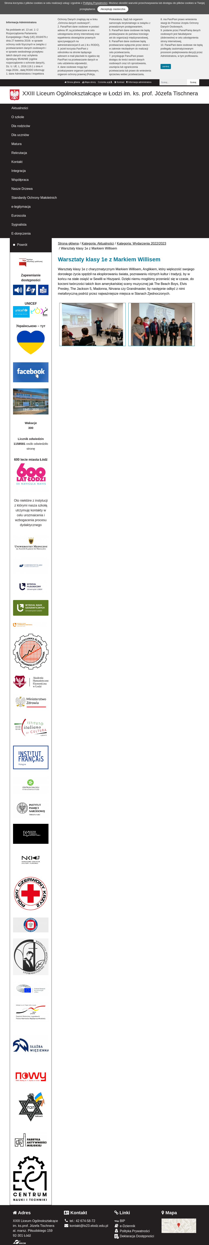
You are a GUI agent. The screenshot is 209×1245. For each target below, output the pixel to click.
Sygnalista (18, 224)
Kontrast (119, 82)
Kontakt (16, 162)
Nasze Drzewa (22, 188)
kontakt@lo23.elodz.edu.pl (86, 1225)
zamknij (165, 66)
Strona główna (72, 82)
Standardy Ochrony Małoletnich (34, 197)
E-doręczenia (21, 233)
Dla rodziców (20, 126)
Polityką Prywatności (95, 2)
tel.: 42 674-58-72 (79, 1221)
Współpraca (20, 179)
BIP (119, 1221)
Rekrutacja (19, 153)
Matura (16, 144)
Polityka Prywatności (132, 1231)
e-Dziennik (124, 1226)
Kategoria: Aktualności (98, 243)
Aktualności (19, 108)
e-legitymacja (21, 206)
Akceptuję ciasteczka (112, 9)
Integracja (18, 171)
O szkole (17, 117)
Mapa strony (89, 82)
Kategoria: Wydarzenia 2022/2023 (141, 243)
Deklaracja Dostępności (134, 1236)
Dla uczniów (20, 135)
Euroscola (18, 215)
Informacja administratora (138, 82)
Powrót (22, 244)
